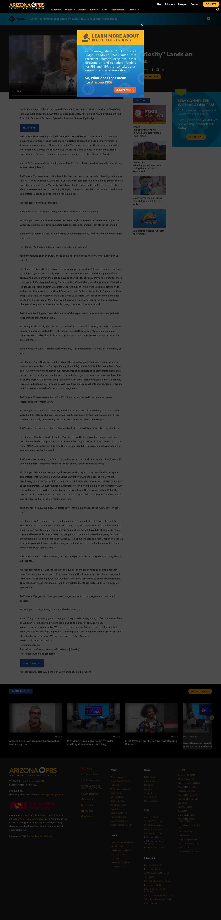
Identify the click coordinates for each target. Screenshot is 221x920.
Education (119, 9)
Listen (82, 9)
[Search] (217, 9)
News (94, 9)
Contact (195, 4)
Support (56, 9)
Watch (70, 9)
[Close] (142, 26)
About (134, 9)
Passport (183, 4)
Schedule (170, 4)
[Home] (40, 5)
